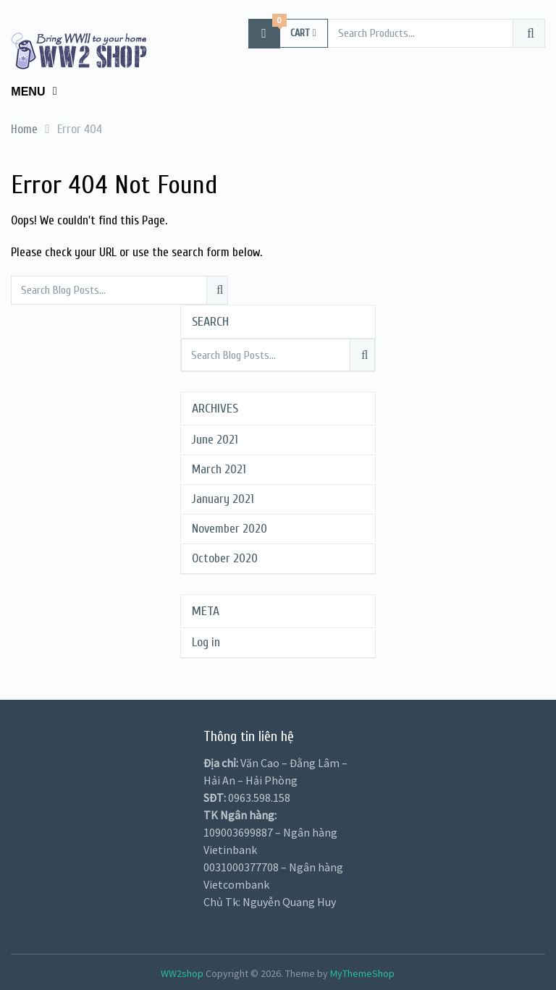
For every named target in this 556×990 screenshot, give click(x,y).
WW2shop (182, 973)
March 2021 (219, 469)
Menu (28, 91)
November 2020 (229, 529)
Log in (206, 642)
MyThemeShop (362, 973)
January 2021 (223, 499)
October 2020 (225, 558)
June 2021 (215, 440)
